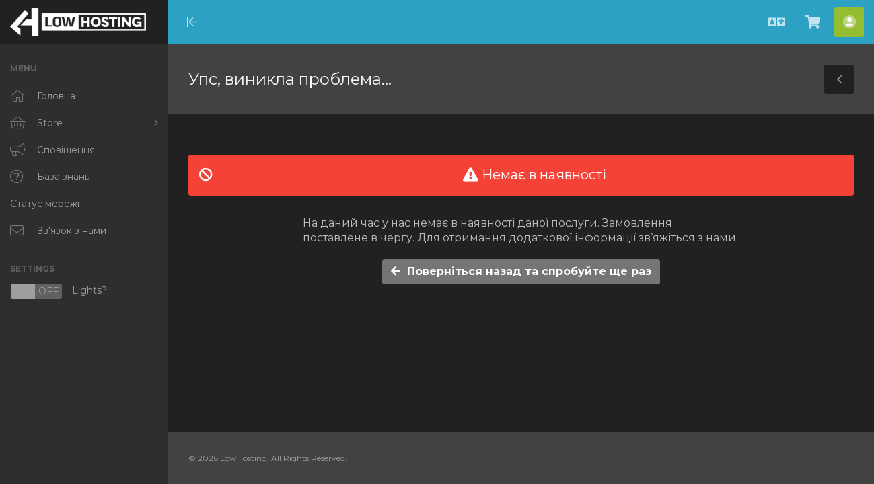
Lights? (58, 291)
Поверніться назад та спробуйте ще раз (521, 271)
